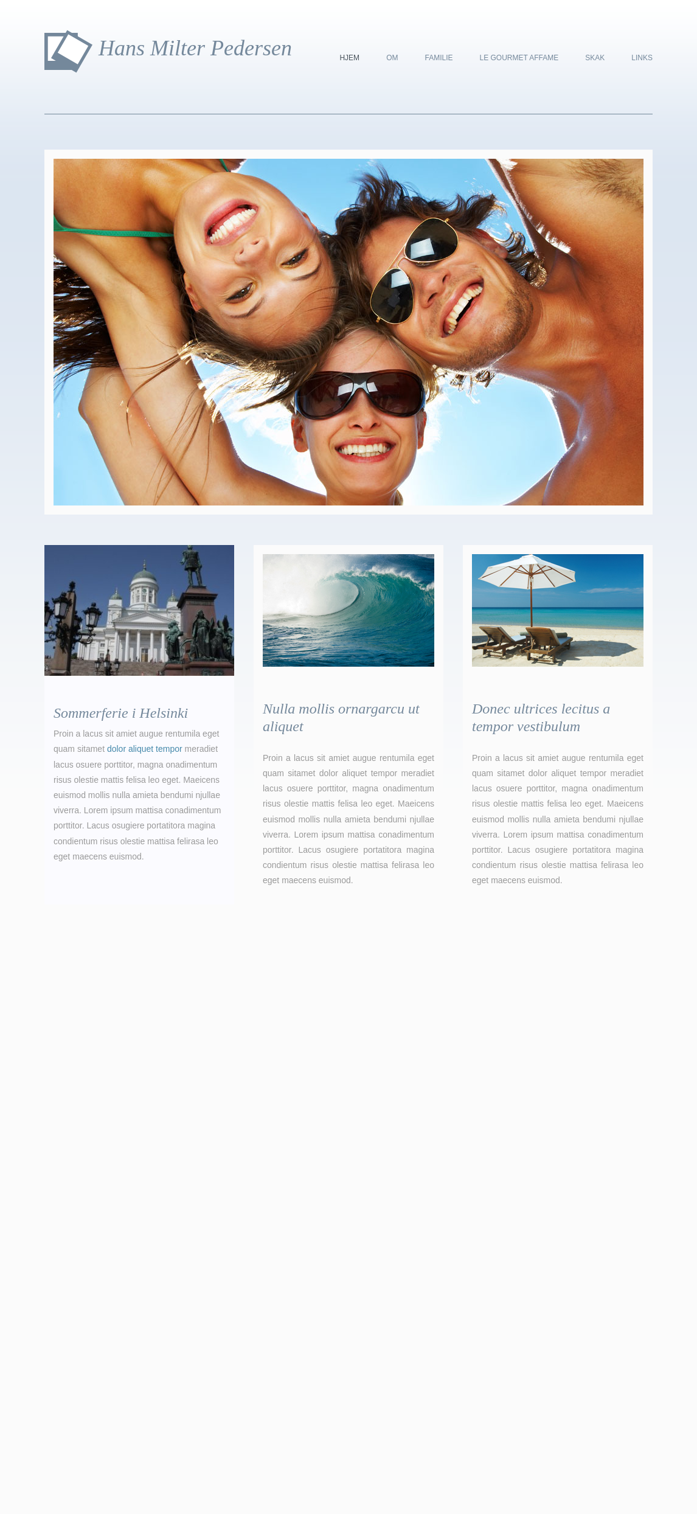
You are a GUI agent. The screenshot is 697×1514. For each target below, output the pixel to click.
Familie (439, 58)
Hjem (349, 58)
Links (642, 58)
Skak (595, 58)
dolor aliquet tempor (144, 749)
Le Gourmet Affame (518, 58)
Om (392, 58)
